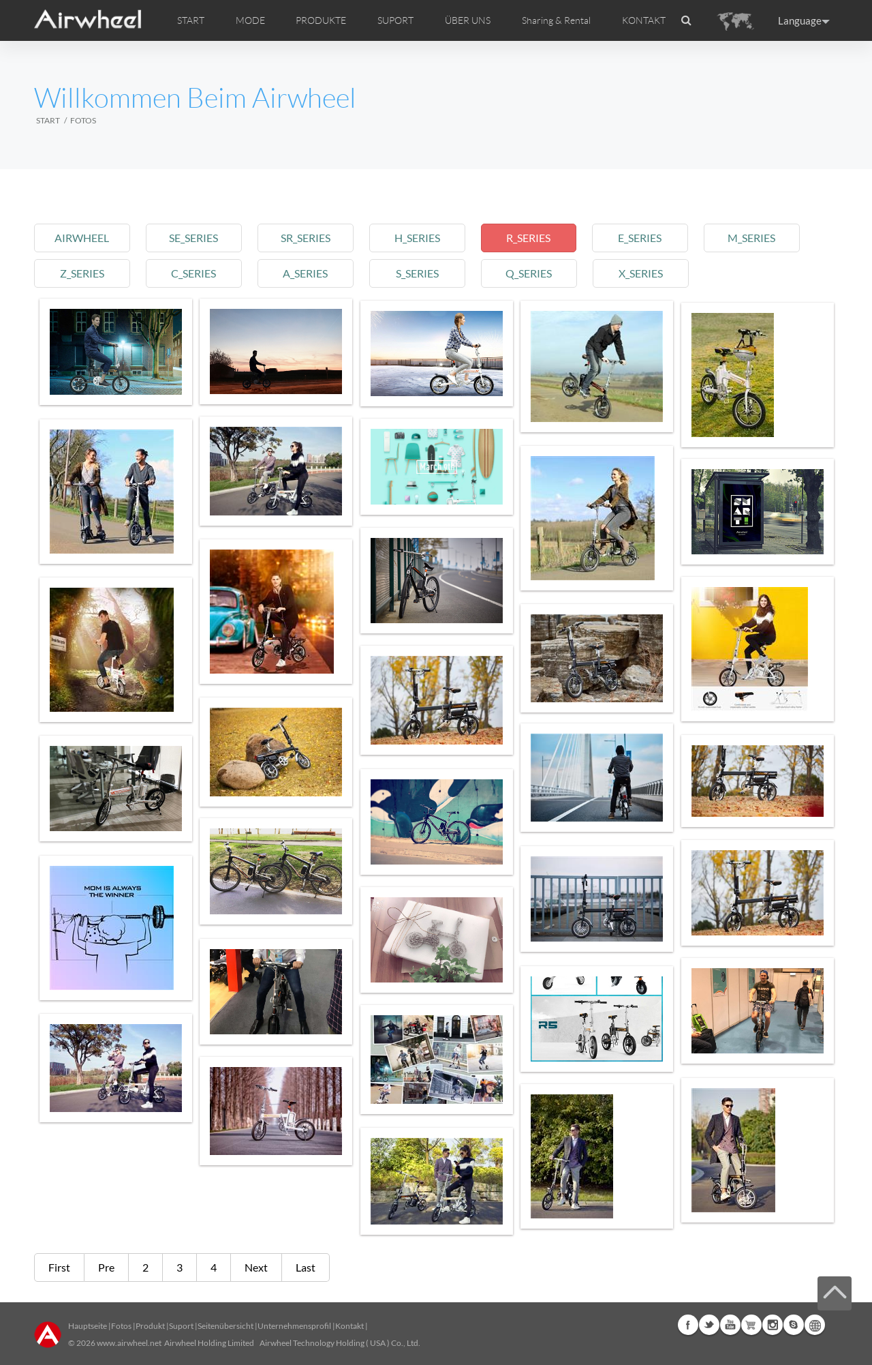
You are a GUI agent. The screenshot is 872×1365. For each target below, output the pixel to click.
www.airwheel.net (129, 1343)
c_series (196, 273)
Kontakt (349, 1326)
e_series (652, 237)
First (59, 1267)
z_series (83, 273)
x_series (652, 273)
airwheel (83, 237)
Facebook (688, 1325)
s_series (424, 273)
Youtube (730, 1325)
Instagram (772, 1325)
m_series (766, 237)
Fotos (121, 1326)
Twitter (709, 1325)
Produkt (150, 1326)
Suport (181, 1326)
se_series (196, 237)
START (190, 20)
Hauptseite (87, 1326)
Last (305, 1267)
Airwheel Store (751, 1325)
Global (815, 1325)
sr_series (311, 237)
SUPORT (395, 20)
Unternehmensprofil (294, 1326)
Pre (106, 1267)
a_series (310, 273)
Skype (793, 1325)
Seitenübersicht (225, 1326)
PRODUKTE (321, 20)
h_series (425, 237)
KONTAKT (644, 20)
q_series (539, 273)
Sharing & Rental (556, 20)
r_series (538, 237)
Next (256, 1267)
